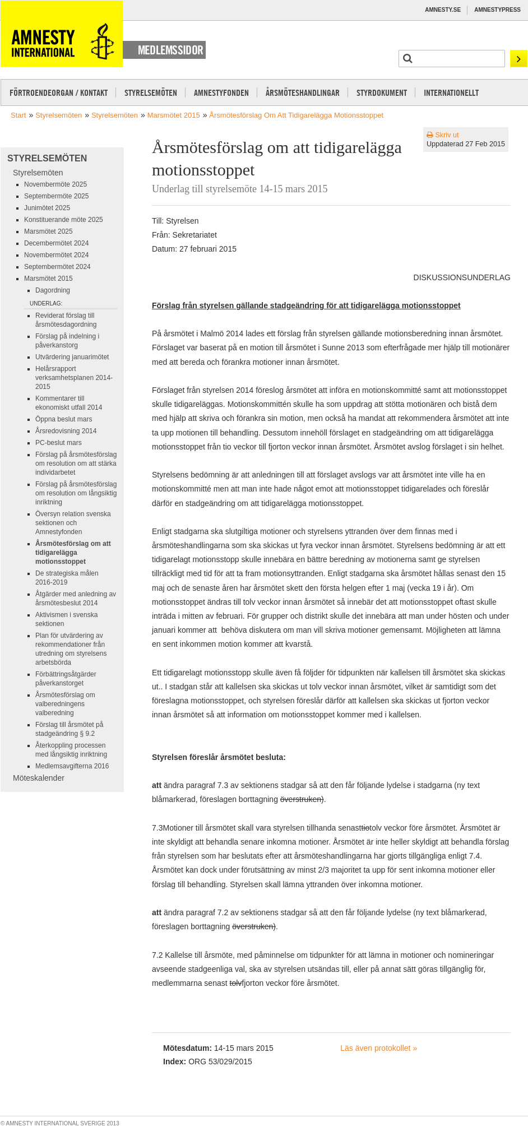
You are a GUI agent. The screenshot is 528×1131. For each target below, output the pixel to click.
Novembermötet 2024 (56, 255)
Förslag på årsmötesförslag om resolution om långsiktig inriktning (76, 493)
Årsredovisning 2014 (65, 431)
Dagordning (52, 290)
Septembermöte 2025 (56, 196)
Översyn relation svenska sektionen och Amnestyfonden (73, 523)
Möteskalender (38, 777)
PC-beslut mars (58, 443)
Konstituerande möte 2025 (63, 220)
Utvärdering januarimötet (72, 357)
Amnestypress (497, 10)
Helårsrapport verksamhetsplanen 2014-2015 (74, 378)
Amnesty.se (443, 10)
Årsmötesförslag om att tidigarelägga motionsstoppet (296, 115)
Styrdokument (381, 92)
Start (18, 115)
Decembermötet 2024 (56, 243)
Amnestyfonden (221, 92)
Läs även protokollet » (378, 1048)
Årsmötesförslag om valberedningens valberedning (65, 704)
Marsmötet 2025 (48, 231)
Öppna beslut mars (63, 419)
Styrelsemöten (150, 92)
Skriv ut (443, 135)
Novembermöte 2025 (55, 184)
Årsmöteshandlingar (303, 92)
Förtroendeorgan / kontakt (59, 92)
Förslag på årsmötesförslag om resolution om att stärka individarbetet (76, 463)
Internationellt (451, 92)
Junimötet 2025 (47, 208)
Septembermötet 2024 (57, 267)
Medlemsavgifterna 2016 (72, 766)
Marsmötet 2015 (173, 115)
